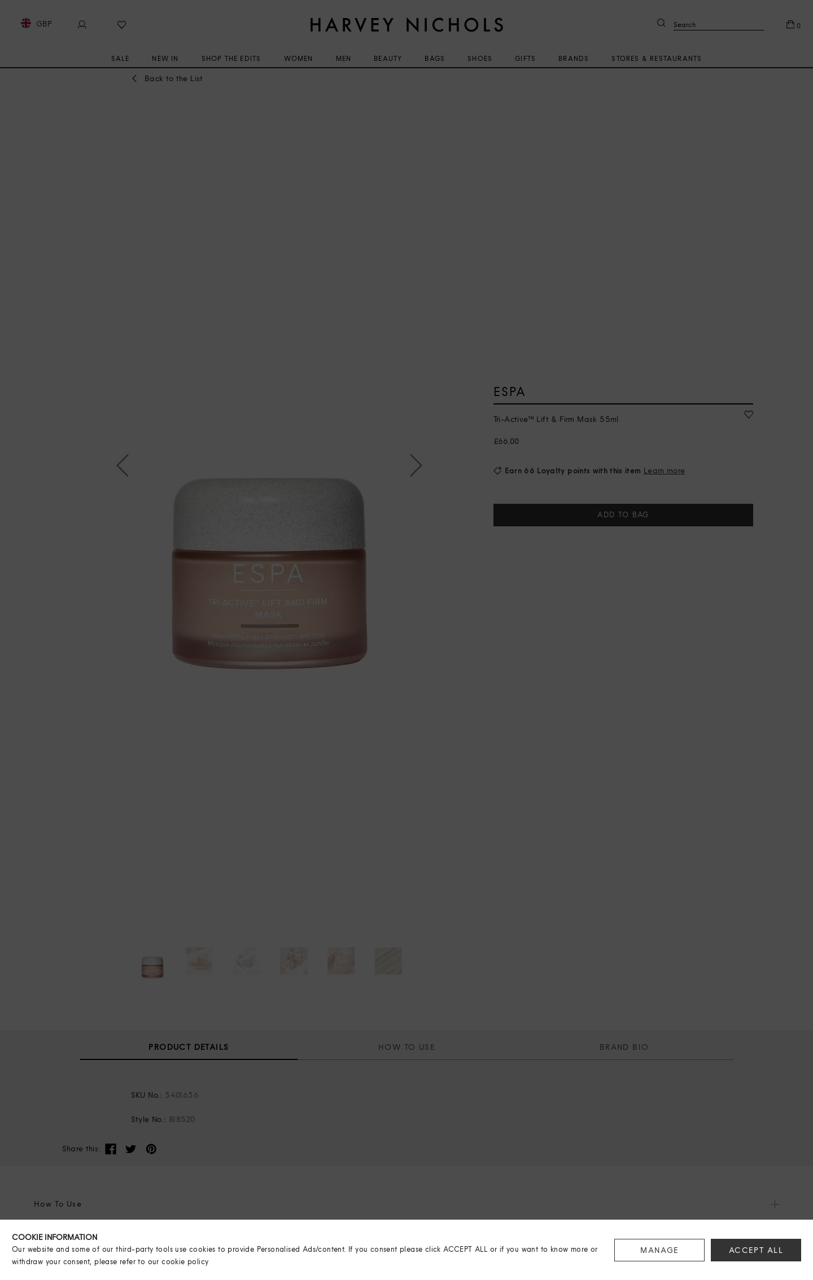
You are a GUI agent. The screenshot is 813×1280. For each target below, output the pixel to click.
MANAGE (659, 1250)
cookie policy (184, 1261)
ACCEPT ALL (756, 1250)
